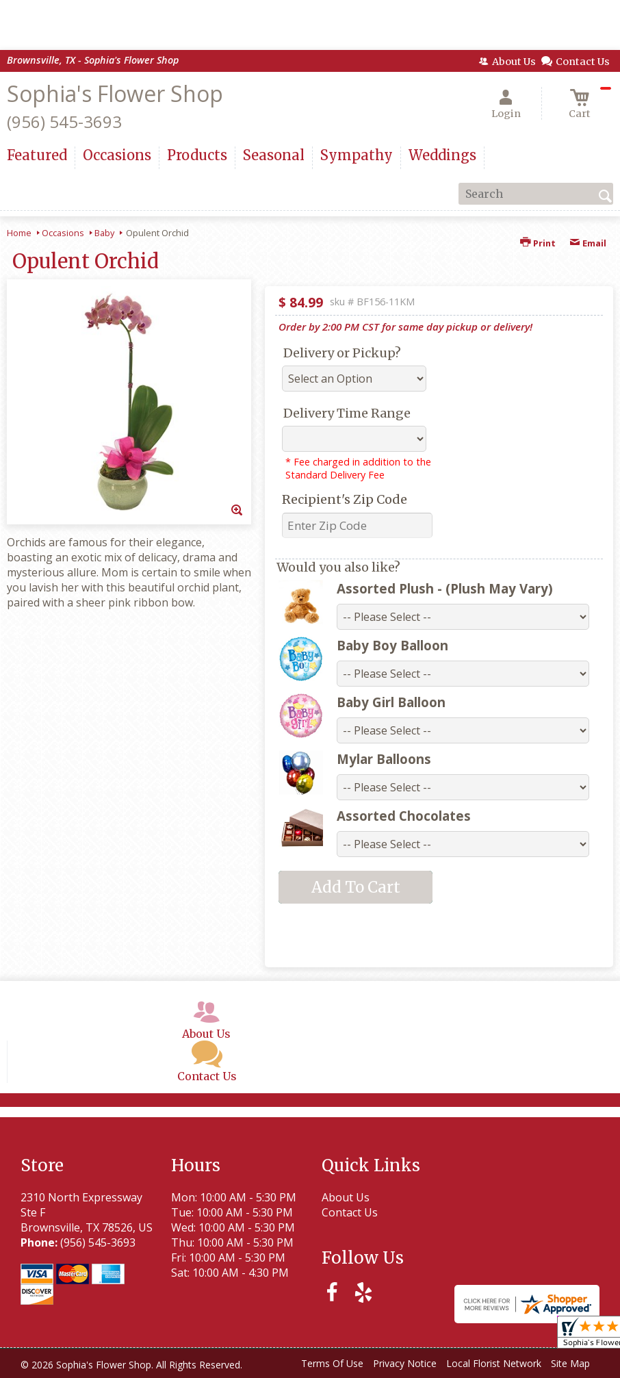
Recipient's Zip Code (344, 499)
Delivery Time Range (347, 413)
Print (538, 243)
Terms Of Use (332, 1363)
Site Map (570, 1363)
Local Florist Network (493, 1363)
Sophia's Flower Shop (115, 93)
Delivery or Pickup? (342, 353)
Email (587, 243)
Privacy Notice (405, 1363)
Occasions (63, 233)
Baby (104, 233)
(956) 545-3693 (64, 121)
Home (19, 233)
